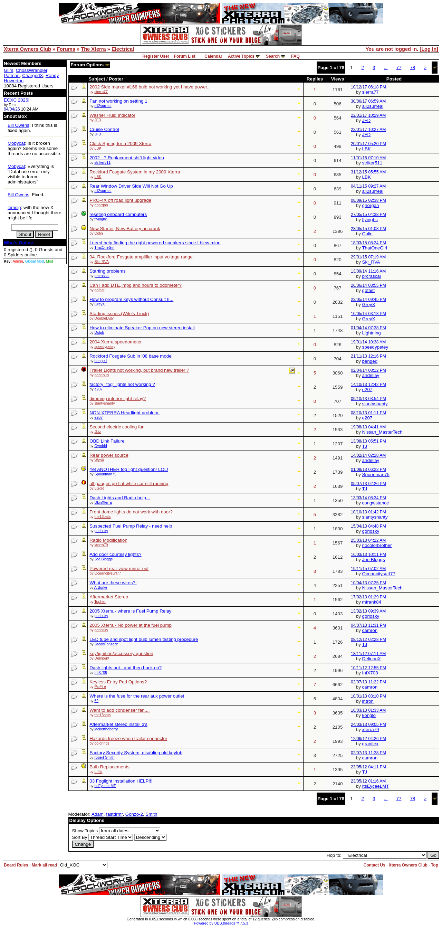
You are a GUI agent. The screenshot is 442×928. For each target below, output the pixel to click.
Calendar (213, 56)
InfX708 (100, 672)
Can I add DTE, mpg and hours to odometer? (135, 285)
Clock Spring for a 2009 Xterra (120, 143)
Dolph (99, 332)
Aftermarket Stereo (108, 596)
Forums (66, 49)
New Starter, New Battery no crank (124, 228)
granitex (370, 743)
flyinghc (100, 219)
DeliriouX (101, 658)
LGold (99, 488)
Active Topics (241, 56)
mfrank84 (372, 602)
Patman (12, 75)
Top (434, 865)
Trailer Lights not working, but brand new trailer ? (139, 370)
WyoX (99, 460)
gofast (99, 290)
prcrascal (101, 276)
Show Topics (85, 830)
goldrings (101, 743)
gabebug (101, 375)
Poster (116, 79)
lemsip (14, 207)
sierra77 (101, 91)
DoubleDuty (104, 318)
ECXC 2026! (16, 100)
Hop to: (334, 855)
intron (368, 701)
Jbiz (97, 431)
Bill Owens (18, 125)
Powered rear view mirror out (118, 568)
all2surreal (102, 106)
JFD (97, 120)
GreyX (99, 304)
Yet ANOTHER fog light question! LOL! (128, 469)
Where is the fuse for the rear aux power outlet (136, 696)
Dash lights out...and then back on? (125, 667)
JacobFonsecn (106, 644)
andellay (370, 375)
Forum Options (90, 64)
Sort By (79, 837)
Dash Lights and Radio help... (119, 497)
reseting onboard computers (118, 214)
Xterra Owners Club (27, 49)
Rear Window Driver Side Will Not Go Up (131, 186)
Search (273, 56)
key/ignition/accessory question (121, 653)
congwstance (375, 502)
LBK (97, 148)
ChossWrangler (31, 70)
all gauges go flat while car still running (128, 483)
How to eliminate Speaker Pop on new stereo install (142, 327)
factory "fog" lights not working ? (122, 384)
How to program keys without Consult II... (131, 299)
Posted (394, 79)
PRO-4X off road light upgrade (120, 200)
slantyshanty (104, 403)
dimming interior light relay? (117, 398)
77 (399, 67)
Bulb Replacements (109, 766)
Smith (151, 814)
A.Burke (100, 587)
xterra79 (101, 545)
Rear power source (108, 455)
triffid (98, 771)
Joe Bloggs (103, 559)
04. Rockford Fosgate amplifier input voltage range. (141, 256)
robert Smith (104, 757)
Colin (98, 233)
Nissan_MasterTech (382, 432)
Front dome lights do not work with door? (131, 511)
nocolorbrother (377, 545)
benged (100, 361)
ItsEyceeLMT (105, 786)
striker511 (102, 162)
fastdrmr (114, 814)
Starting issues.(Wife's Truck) (119, 313)
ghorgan (101, 205)
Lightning (371, 332)
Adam (98, 814)
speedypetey (104, 346)
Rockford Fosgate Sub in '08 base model (130, 356)
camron (369, 630)
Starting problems (107, 271)
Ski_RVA (101, 261)
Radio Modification (108, 540)
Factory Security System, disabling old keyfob (135, 752)
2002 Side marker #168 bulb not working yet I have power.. (149, 86)
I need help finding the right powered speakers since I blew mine (154, 242)
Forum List (184, 56)
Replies (315, 79)
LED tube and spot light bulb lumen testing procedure (143, 639)
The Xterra (93, 49)
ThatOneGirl (104, 247)
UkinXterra (103, 502)
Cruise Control (104, 129)
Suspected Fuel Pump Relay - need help (130, 526)
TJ (364, 446)
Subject (96, 79)
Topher (100, 601)
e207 (98, 389)
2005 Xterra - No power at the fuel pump (130, 625)
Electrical (123, 49)
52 (96, 701)
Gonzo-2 (134, 814)
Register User (155, 56)
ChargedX (32, 75)
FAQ (295, 56)
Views (337, 79)
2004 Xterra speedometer (115, 341)
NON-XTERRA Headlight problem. (124, 412)
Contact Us (374, 865)
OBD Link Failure (106, 441)
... (385, 67)
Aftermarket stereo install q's (118, 724)
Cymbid (100, 446)
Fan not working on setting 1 (118, 101)
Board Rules (16, 865)
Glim (8, 70)
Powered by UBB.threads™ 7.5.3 (221, 923)
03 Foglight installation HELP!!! (120, 781)
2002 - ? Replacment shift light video (126, 157)
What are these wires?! (112, 582)
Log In (428, 49)
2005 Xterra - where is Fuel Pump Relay (130, 611)
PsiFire (100, 686)
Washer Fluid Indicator (112, 115)
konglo (369, 715)
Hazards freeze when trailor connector (128, 738)
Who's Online (18, 242)
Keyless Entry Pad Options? (118, 681)
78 (412, 67)
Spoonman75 (105, 474)
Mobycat (16, 143)
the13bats (102, 516)
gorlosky (101, 531)
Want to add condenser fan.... (119, 710)
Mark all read (44, 865)
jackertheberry (106, 729)
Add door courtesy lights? (115, 554)
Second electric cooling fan (116, 426)
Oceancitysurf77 (107, 573)
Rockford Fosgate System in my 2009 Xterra (134, 171)
